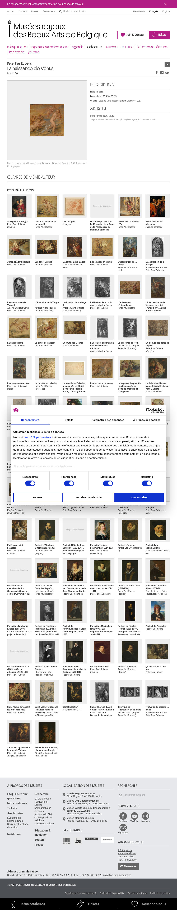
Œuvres (167, 64)
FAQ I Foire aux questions (17, 796)
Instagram (145, 821)
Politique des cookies (160, 893)
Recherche (16, 52)
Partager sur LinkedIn (162, 72)
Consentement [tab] (30, 419)
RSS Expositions (127, 853)
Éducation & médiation (152, 47)
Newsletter (130, 866)
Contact (23, 11)
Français (153, 11)
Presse (34, 11)
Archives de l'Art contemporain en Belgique (43, 817)
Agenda (77, 47)
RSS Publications (127, 859)
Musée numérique (44, 823)
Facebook (123, 821)
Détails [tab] (69, 419)
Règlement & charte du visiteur (18, 826)
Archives (39, 811)
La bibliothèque (42, 798)
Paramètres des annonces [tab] (108, 419)
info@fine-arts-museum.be (117, 875)
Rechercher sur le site (60, 11)
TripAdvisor (123, 833)
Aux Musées (15, 813)
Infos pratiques (17, 47)
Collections (95, 47)
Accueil (11, 11)
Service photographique (42, 806)
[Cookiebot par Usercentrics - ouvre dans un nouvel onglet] (148, 410)
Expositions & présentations (49, 47)
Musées (111, 47)
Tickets (162, 34)
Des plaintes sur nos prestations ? (80, 893)
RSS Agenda (125, 850)
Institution (127, 47)
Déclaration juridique (137, 893)
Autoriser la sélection (88, 497)
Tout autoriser (139, 497)
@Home (34, 52)
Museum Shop (15, 821)
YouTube (134, 821)
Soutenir (40, 839)
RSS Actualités (126, 856)
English (166, 11)
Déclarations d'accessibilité (112, 893)
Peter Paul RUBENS (123, 117)
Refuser (38, 497)
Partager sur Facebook (156, 72)
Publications (41, 801)
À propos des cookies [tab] (147, 419)
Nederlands (139, 11)
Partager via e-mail (167, 72)
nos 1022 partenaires (37, 437)
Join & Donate (135, 34)
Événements (49, 11)
